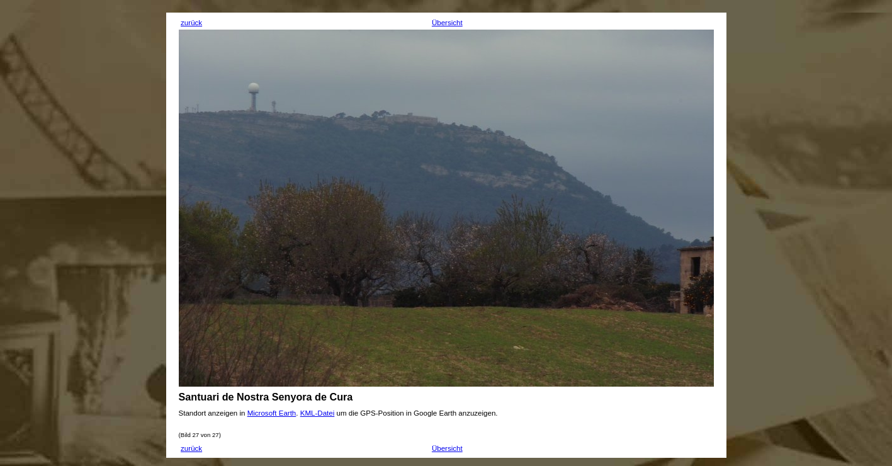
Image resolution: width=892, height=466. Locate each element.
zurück (191, 22)
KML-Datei (317, 413)
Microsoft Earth (271, 413)
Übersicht (447, 22)
